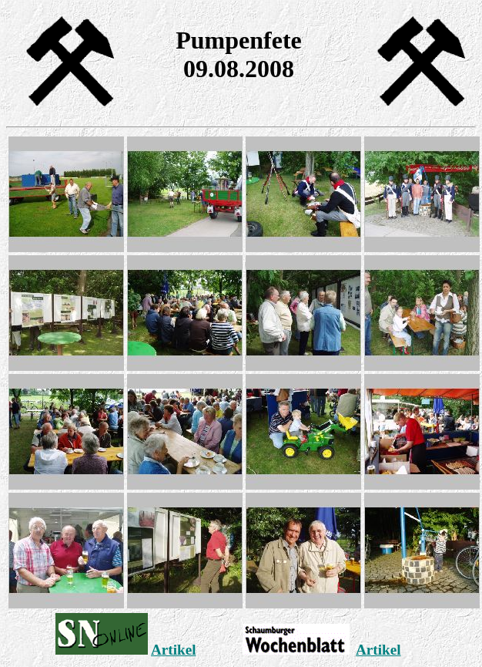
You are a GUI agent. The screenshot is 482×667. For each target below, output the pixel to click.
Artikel (173, 650)
